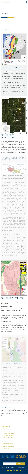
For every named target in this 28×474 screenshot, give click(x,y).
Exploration (5, 441)
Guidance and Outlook (8, 437)
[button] (26, 2)
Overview (5, 428)
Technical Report (6, 448)
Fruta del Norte (6, 426)
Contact (14, 467)
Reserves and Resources (8, 446)
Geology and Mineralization (9, 433)
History (4, 431)
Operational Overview (8, 435)
